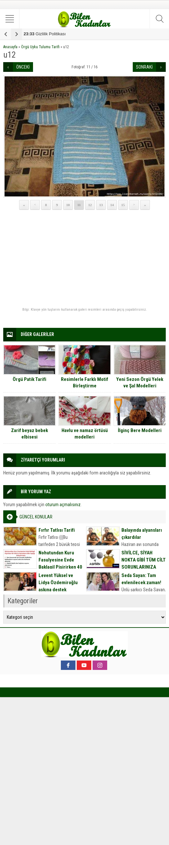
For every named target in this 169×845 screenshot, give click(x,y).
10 (68, 205)
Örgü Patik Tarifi (29, 379)
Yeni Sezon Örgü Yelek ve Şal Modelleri (139, 382)
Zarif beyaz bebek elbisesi (29, 434)
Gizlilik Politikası (45, 33)
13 (101, 205)
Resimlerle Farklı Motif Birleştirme (84, 382)
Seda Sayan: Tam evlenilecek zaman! (141, 579)
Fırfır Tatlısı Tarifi (57, 530)
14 (112, 205)
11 (79, 205)
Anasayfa (10, 47)
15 (123, 205)
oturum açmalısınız (63, 504)
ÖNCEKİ (23, 67)
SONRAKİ (144, 67)
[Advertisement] (84, 259)
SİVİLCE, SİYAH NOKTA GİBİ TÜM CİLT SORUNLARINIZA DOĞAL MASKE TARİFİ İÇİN (143, 567)
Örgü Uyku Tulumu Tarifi (40, 47)
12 (90, 205)
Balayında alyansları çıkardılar (141, 533)
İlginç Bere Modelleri (140, 430)
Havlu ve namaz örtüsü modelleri (85, 434)
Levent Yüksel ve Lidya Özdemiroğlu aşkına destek (58, 583)
